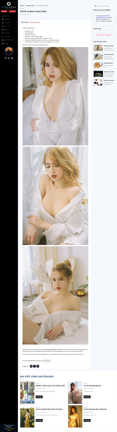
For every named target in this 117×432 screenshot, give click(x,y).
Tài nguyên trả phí (29, 5)
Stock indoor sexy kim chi (94, 409)
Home (22, 5)
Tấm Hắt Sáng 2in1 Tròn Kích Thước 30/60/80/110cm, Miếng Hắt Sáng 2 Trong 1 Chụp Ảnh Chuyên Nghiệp (109, 63)
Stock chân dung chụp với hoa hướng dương (48, 409)
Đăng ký (12, 11)
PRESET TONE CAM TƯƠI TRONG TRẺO (49, 386)
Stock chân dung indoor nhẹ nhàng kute (109, 54)
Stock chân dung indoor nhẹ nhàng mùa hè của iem (109, 46)
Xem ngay (38, 397)
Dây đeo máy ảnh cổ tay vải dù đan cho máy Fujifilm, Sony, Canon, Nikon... (109, 80)
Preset (102, 34)
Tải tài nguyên (34, 22)
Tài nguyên (108, 34)
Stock (98, 34)
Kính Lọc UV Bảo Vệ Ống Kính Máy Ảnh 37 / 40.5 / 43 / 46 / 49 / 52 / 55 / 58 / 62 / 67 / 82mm (109, 72)
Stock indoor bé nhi (91, 386)
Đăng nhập (4, 11)
